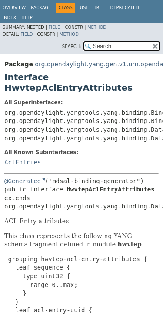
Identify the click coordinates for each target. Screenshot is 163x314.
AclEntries (22, 162)
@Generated (22, 180)
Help (26, 17)
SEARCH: (71, 46)
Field (54, 27)
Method (96, 27)
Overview (14, 7)
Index (9, 17)
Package (41, 7)
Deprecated (124, 7)
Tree (99, 7)
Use (84, 7)
